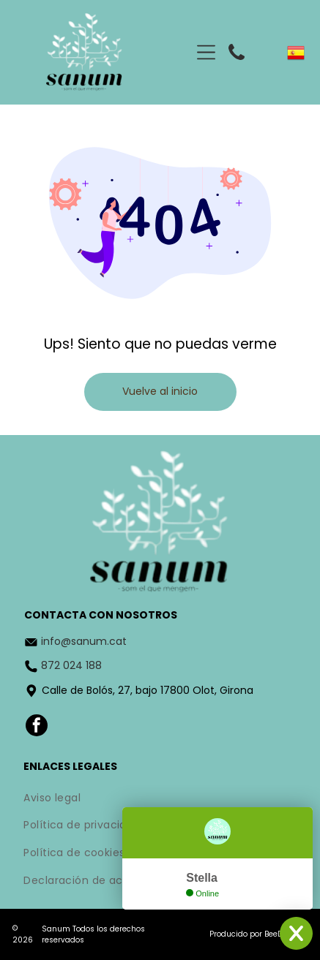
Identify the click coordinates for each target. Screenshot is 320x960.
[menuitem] (159, 799)
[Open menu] (206, 52)
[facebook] (37, 727)
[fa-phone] (236, 62)
